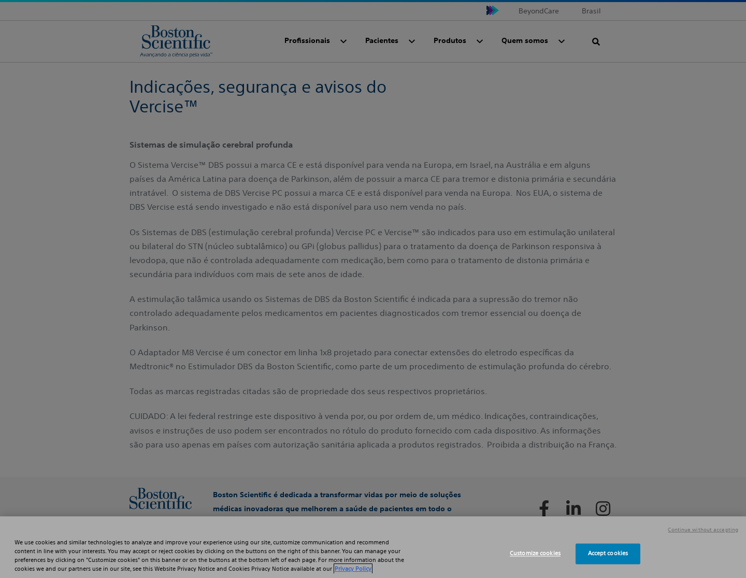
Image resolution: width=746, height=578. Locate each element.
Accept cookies (608, 554)
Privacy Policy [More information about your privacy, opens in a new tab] (353, 569)
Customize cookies (535, 554)
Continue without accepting (703, 529)
